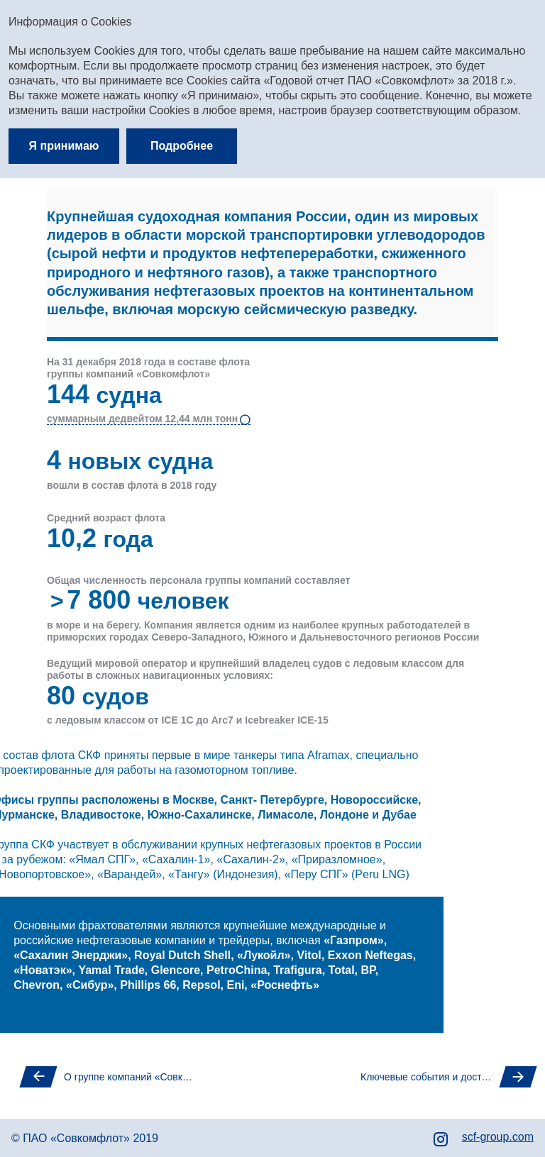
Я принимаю (64, 146)
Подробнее (181, 146)
